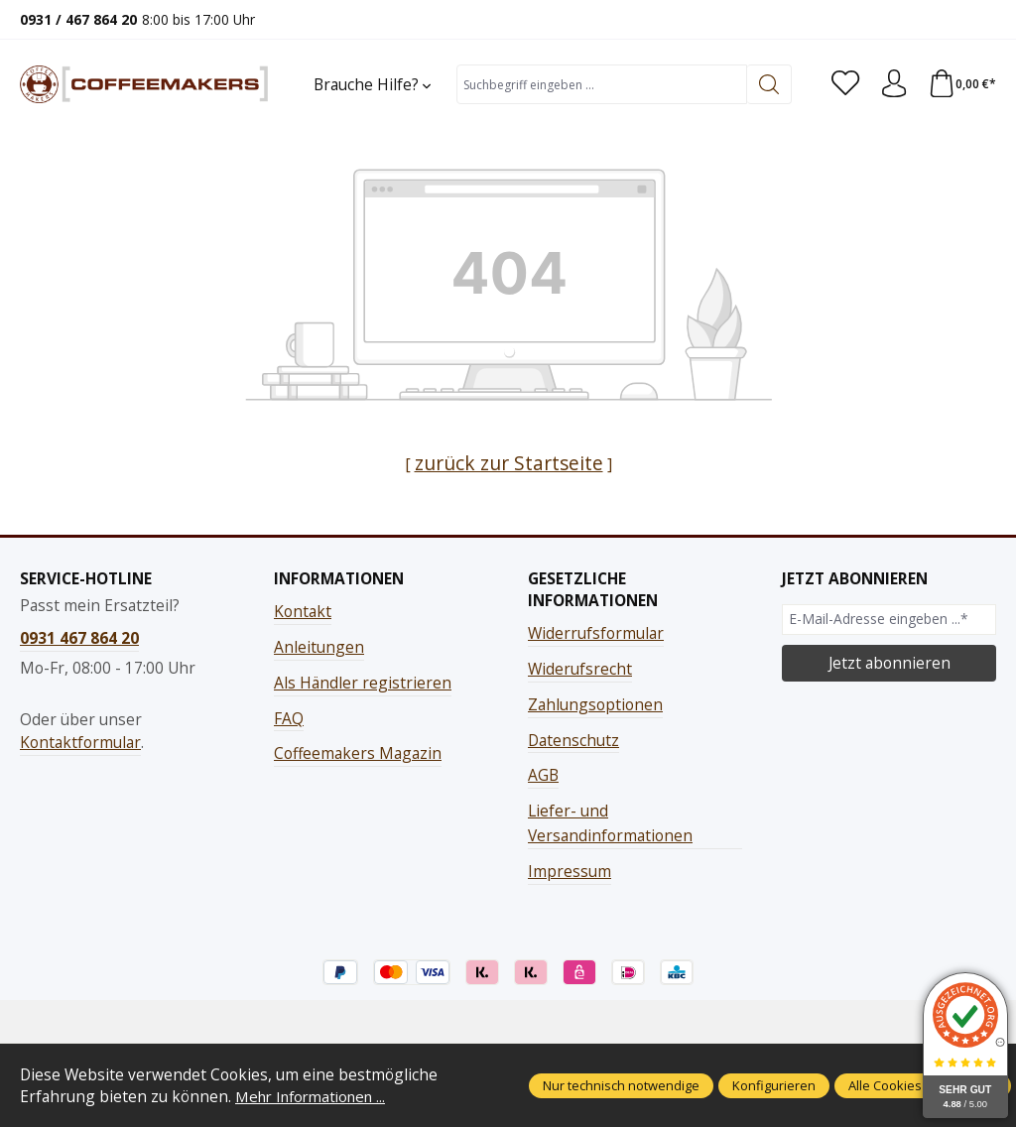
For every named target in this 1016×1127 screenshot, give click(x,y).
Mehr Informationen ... (317, 1096)
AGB (543, 775)
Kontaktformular (80, 742)
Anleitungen (319, 647)
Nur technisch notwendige (621, 1085)
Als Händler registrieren (362, 682)
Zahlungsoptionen (595, 704)
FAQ (289, 717)
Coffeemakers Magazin (358, 753)
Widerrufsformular (596, 633)
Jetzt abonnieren (889, 663)
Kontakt (302, 611)
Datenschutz (573, 739)
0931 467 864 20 (79, 638)
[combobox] (599, 84)
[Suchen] (764, 84)
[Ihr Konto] (891, 84)
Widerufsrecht (580, 669)
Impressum (569, 871)
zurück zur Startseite (508, 462)
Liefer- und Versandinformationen (610, 823)
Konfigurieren (774, 1085)
